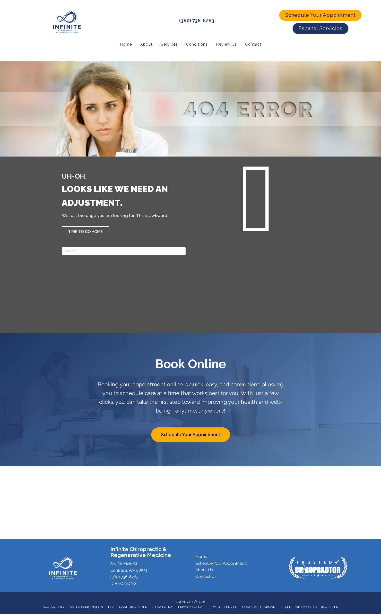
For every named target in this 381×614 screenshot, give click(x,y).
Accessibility (54, 606)
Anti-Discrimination (86, 606)
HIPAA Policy (162, 606)
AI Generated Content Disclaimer (309, 606)
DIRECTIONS (123, 583)
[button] (320, 15)
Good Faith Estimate (259, 606)
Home (201, 556)
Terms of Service (222, 606)
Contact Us (205, 575)
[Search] (124, 251)
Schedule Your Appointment (221, 562)
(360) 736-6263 (196, 20)
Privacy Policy (190, 606)
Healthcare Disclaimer (127, 606)
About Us (204, 569)
